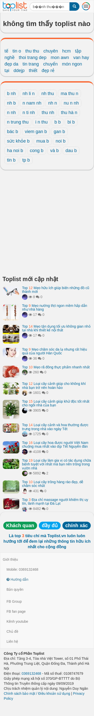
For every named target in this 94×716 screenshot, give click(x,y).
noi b (60, 141)
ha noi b (15, 150)
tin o (17, 51)
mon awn (60, 57)
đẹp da (11, 64)
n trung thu (18, 122)
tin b (11, 160)
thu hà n (69, 112)
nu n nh (71, 103)
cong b (36, 150)
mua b (42, 141)
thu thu (32, 51)
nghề (10, 57)
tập (78, 51)
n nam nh (32, 103)
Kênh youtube (17, 621)
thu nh (48, 112)
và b (54, 150)
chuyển (50, 64)
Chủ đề (12, 631)
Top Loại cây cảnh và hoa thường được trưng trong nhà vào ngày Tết (55, 427)
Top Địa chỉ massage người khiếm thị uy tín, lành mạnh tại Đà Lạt (55, 501)
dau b (71, 150)
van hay (81, 57)
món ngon (72, 64)
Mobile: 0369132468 (22, 569)
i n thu (41, 122)
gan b (59, 131)
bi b (71, 122)
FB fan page (16, 611)
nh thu (47, 93)
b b (57, 122)
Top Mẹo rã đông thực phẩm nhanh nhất (56, 367)
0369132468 (31, 673)
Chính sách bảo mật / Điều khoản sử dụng (37, 693)
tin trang (31, 64)
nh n (52, 103)
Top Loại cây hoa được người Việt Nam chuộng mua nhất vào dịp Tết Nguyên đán (55, 444)
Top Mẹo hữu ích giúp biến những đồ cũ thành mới (55, 290)
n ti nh (29, 112)
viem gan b (36, 131)
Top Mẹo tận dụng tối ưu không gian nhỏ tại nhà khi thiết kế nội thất (56, 328)
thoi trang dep (32, 57)
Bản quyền (15, 589)
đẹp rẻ (48, 70)
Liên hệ (12, 641)
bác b (12, 131)
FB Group (14, 601)
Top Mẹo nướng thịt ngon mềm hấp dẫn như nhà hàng (54, 307)
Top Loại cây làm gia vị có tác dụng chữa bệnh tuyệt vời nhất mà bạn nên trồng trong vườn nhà (56, 464)
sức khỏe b (18, 141)
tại (7, 70)
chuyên (50, 51)
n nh (11, 112)
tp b (26, 160)
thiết (33, 70)
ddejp (19, 70)
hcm (66, 51)
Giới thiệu (10, 559)
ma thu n (69, 93)
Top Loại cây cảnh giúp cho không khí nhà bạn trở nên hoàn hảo (54, 385)
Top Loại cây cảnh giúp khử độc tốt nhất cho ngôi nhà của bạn (55, 403)
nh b (11, 103)
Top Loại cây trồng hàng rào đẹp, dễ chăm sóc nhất (52, 484)
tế (6, 51)
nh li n (29, 93)
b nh (11, 93)
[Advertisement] (47, 224)
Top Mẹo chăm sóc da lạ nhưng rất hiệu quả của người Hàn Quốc (54, 351)
